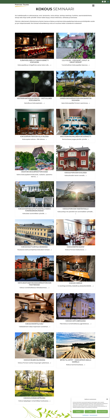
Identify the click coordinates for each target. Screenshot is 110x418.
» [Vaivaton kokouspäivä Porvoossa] (37, 177)
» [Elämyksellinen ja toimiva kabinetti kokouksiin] (50, 65)
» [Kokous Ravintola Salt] (49, 327)
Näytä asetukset (102, 411)
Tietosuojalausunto (93, 415)
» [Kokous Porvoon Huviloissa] (86, 175)
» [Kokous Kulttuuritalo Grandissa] (51, 250)
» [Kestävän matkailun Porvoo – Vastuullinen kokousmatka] (44, 103)
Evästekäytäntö (86, 415)
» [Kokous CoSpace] (93, 286)
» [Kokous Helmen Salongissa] (50, 363)
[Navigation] (93, 5)
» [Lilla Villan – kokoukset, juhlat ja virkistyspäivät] (89, 65)
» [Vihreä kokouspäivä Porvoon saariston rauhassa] (89, 103)
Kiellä (90, 411)
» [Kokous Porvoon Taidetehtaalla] (75, 214)
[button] (107, 399)
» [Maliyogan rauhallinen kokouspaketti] (88, 139)
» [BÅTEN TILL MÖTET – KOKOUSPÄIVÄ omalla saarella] (84, 365)
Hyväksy (78, 411)
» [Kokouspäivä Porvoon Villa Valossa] (46, 139)
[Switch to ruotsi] (108, 2)
